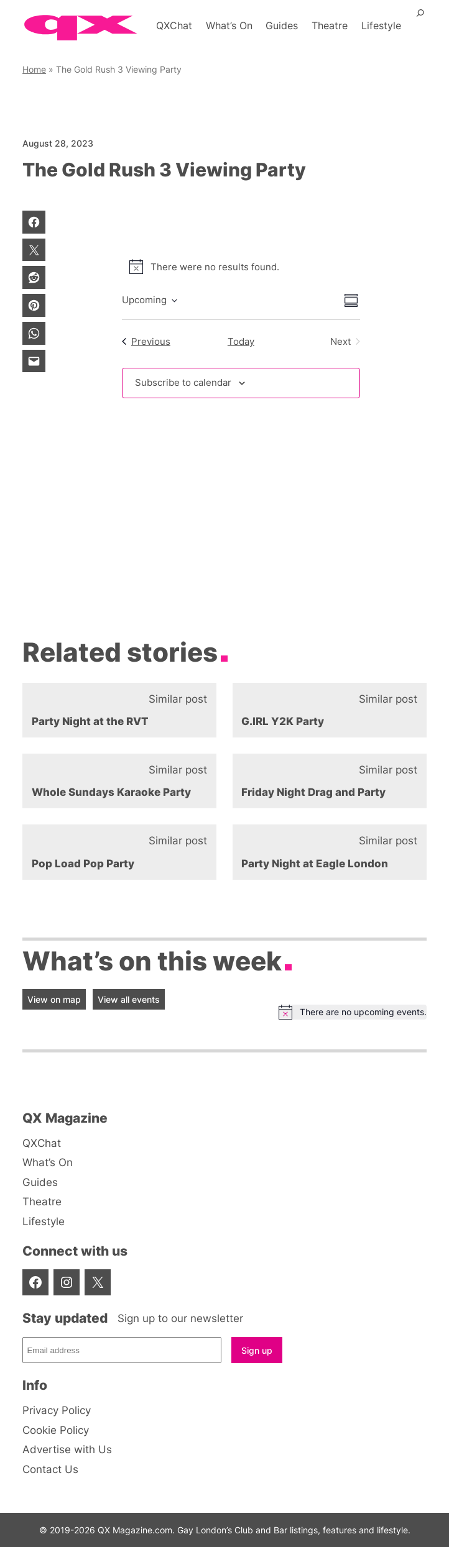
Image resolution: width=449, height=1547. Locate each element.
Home (34, 69)
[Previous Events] (146, 341)
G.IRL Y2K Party (282, 721)
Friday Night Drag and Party (313, 792)
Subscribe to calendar (183, 382)
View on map (54, 999)
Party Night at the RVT (90, 721)
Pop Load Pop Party (83, 863)
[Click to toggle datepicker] (149, 300)
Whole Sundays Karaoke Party (111, 792)
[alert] (241, 266)
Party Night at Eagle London (314, 863)
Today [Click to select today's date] (241, 341)
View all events (129, 999)
